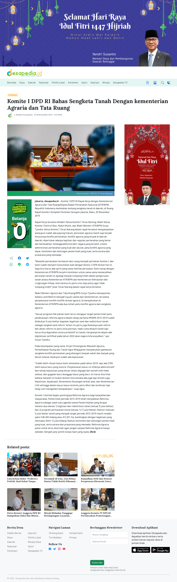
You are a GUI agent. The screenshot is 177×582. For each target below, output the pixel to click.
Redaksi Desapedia (23, 115)
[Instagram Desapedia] (59, 548)
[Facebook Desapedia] (50, 548)
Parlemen (12, 95)
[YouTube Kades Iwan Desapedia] (64, 548)
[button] (162, 82)
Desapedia (20, 578)
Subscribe (97, 562)
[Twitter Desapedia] (54, 548)
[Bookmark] (147, 82)
